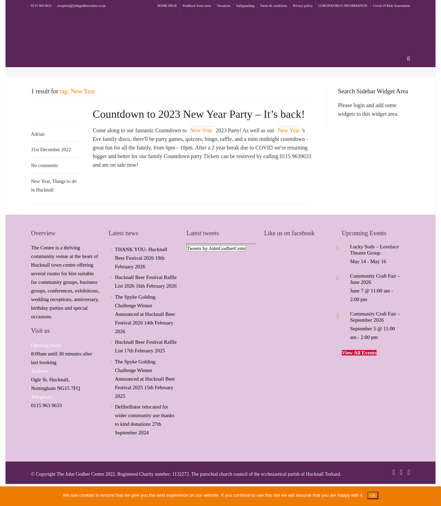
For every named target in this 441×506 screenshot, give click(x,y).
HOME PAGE (167, 6)
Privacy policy (303, 6)
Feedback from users (197, 6)
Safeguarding (245, 6)
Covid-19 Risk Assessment (391, 6)
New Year (40, 181)
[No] (432, 496)
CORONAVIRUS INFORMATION (342, 6)
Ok (373, 495)
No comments (44, 165)
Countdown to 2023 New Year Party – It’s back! (199, 114)
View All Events (359, 352)
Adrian (37, 134)
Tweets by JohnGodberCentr (216, 248)
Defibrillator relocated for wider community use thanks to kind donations (145, 415)
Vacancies (223, 6)
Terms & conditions (273, 6)
